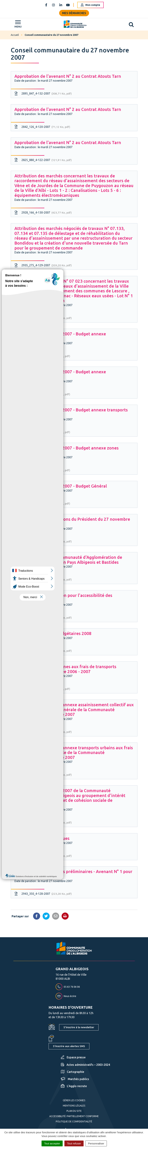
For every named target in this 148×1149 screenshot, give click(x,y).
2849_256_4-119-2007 (42, 470)
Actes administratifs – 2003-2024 (85, 1064)
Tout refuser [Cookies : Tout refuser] (74, 1143)
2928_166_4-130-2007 (43, 213)
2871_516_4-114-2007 (43, 651)
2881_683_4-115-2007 (42, 504)
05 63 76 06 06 (68, 986)
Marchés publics (75, 1079)
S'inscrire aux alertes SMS (69, 1046)
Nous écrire (66, 996)
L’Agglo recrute (74, 1086)
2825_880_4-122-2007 (43, 160)
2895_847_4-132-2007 (43, 94)
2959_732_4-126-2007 (43, 580)
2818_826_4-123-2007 (43, 732)
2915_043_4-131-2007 (43, 318)
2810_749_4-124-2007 (43, 775)
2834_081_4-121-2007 (43, 856)
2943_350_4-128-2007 (43, 894)
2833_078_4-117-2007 (42, 394)
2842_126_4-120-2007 (42, 127)
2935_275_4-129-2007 (43, 265)
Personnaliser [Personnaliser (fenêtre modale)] (96, 1143)
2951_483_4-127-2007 (43, 823)
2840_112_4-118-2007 (42, 432)
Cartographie (72, 1071)
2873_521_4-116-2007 (42, 356)
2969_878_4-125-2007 (42, 689)
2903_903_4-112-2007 (43, 541)
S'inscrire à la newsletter (79, 1027)
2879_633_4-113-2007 (43, 618)
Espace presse (73, 1057)
